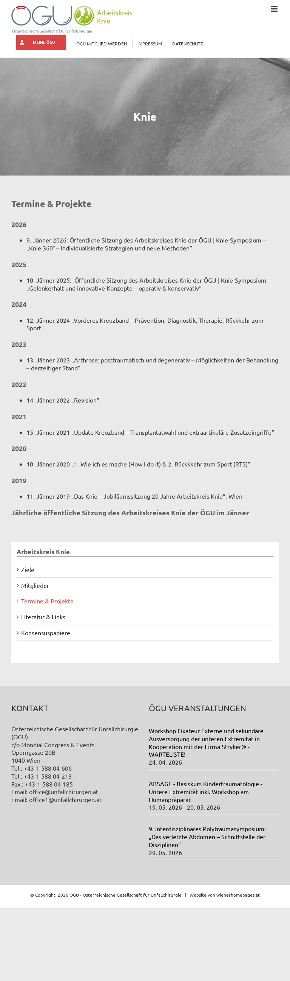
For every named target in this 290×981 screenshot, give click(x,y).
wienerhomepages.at (238, 895)
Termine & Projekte (47, 601)
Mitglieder (35, 585)
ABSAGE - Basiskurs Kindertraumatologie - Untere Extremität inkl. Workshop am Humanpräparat (205, 791)
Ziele (27, 569)
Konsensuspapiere (45, 632)
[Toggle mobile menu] (275, 9)
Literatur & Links (43, 616)
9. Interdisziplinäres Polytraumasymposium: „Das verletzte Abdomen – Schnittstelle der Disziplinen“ (207, 836)
